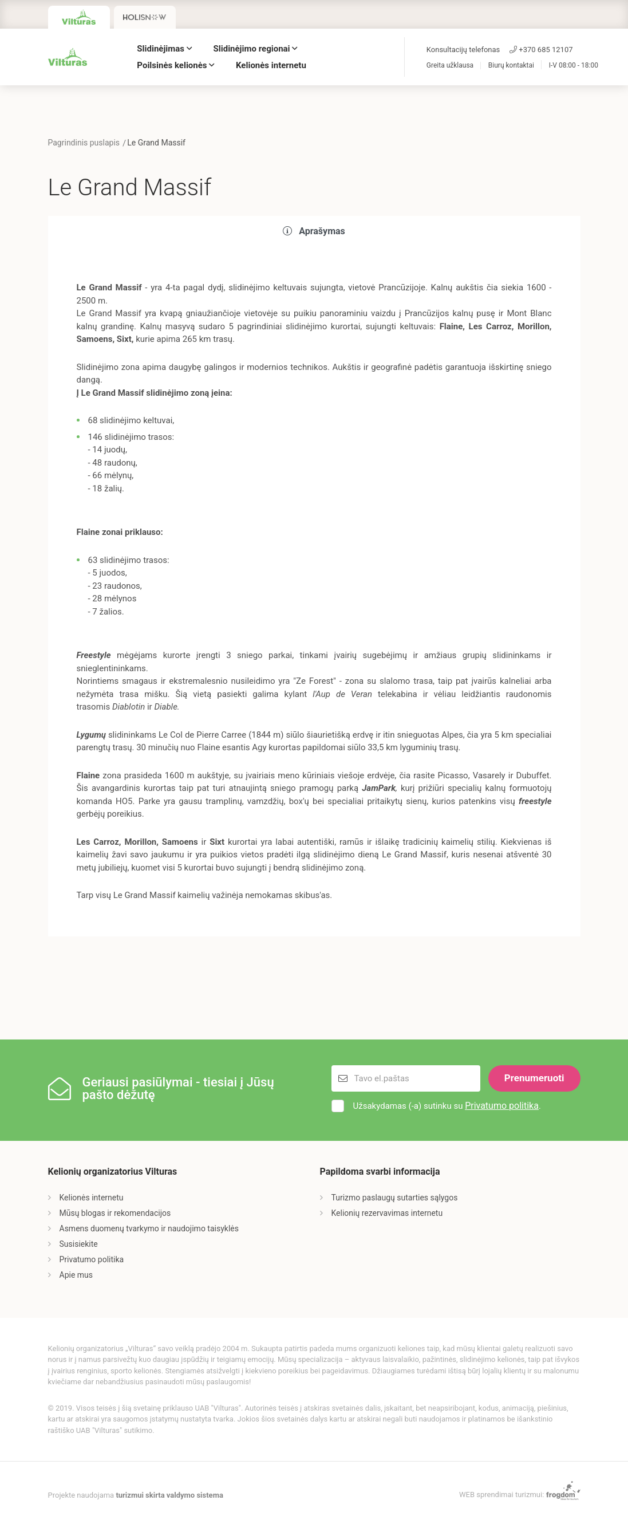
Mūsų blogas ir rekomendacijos (115, 1213)
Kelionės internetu (271, 65)
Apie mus (76, 1274)
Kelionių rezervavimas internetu (387, 1213)
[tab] (314, 231)
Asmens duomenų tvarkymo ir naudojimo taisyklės (149, 1228)
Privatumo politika (502, 1105)
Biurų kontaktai (511, 65)
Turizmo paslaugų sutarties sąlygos (394, 1197)
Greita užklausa (449, 65)
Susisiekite (79, 1244)
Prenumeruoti (534, 1078)
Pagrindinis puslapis (84, 142)
